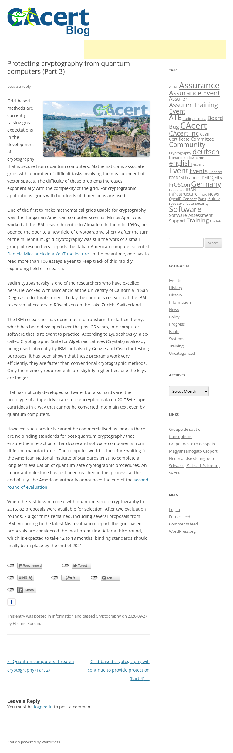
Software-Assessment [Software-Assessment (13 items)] (191, 215)
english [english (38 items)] (180, 163)
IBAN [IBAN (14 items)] (191, 190)
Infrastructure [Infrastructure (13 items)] (183, 194)
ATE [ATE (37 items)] (175, 117)
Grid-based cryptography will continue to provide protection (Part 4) (119, 670)
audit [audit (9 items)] (187, 118)
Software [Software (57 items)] (185, 209)
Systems (176, 338)
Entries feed (179, 516)
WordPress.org (182, 531)
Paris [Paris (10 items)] (202, 198)
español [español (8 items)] (199, 164)
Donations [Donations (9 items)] (177, 157)
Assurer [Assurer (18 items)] (178, 98)
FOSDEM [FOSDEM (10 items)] (176, 177)
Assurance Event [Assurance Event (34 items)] (194, 92)
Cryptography (108, 616)
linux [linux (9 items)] (203, 194)
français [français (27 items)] (211, 177)
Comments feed (183, 524)
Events (175, 280)
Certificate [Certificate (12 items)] (179, 139)
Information (63, 616)
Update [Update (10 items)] (216, 221)
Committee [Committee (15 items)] (202, 139)
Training (176, 346)
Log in (174, 509)
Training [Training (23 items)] (198, 220)
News (174, 309)
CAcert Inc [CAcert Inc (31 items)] (184, 133)
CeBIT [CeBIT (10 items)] (205, 134)
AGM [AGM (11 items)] (173, 87)
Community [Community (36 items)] (187, 144)
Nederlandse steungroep (191, 458)
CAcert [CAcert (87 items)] (193, 125)
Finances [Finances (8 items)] (215, 172)
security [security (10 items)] (201, 203)
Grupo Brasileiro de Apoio (192, 444)
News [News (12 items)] (213, 194)
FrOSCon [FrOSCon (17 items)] (179, 184)
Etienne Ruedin (26, 623)
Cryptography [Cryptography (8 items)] (180, 153)
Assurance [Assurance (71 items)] (199, 85)
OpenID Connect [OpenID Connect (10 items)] (183, 198)
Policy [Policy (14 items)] (214, 198)
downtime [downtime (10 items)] (195, 157)
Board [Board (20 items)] (215, 118)
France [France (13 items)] (192, 177)
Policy (174, 317)
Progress (177, 324)
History (175, 287)
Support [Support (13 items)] (177, 221)
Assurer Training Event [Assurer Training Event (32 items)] (193, 107)
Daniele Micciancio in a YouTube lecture (48, 254)
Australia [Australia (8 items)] (199, 119)
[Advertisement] (155, 49)
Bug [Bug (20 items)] (174, 126)
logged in (43, 707)
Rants (174, 331)
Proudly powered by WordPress (33, 741)
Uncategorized (182, 353)
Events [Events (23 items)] (199, 171)
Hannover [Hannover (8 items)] (177, 190)
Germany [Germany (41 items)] (206, 184)
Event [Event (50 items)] (178, 170)
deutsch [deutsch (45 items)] (206, 151)
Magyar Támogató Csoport (193, 451)
